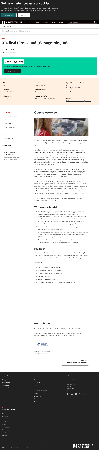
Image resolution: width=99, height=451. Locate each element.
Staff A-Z (4, 433)
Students (39, 23)
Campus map (37, 380)
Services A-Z (5, 419)
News (35, 399)
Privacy (18, 448)
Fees (6, 131)
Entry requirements (10, 128)
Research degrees (6, 386)
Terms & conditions (35, 448)
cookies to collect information (16, 8)
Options (24, 16)
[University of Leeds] (85, 446)
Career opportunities (10, 120)
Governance (37, 389)
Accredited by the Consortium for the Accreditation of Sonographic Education (57, 329)
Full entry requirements (73, 88)
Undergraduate (6, 380)
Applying (7, 135)
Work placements (9, 124)
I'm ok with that (9, 16)
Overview (7, 113)
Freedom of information (47, 448)
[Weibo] (84, 395)
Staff (46, 23)
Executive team (38, 397)
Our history (37, 383)
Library (4, 422)
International (5, 389)
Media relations (6, 428)
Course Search (6, 27)
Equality (36, 394)
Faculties (54, 23)
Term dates (5, 417)
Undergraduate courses (9, 32)
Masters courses (24, 32)
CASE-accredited (74, 170)
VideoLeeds (5, 430)
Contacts (4, 436)
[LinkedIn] (72, 395)
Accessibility (25, 448)
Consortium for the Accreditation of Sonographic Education (42, 352)
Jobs (3, 414)
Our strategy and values (40, 391)
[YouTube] (76, 395)
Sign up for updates (12, 71)
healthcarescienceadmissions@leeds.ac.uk (78, 101)
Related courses (9, 139)
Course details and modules (12, 117)
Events (36, 402)
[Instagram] (80, 395)
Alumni (61, 23)
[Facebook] (67, 395)
